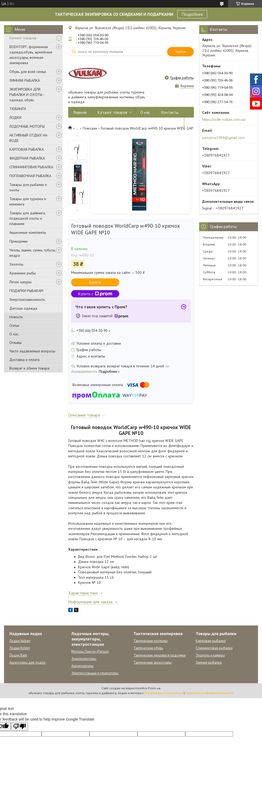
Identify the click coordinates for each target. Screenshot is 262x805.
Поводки (90, 128)
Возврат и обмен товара (29, 368)
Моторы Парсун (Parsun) (90, 651)
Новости (16, 316)
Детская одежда (23, 308)
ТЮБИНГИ (17, 108)
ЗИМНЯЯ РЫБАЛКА (24, 80)
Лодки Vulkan (19, 641)
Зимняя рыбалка (209, 662)
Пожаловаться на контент (163, 693)
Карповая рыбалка (211, 641)
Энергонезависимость (27, 299)
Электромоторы (83, 658)
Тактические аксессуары (152, 662)
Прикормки (18, 241)
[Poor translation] (19, 726)
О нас (13, 334)
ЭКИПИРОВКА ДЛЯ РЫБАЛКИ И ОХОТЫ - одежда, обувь (26, 94)
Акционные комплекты (27, 232)
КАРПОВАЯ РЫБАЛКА (26, 149)
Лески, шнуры (20, 281)
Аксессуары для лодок (27, 662)
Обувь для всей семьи (27, 71)
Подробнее (192, 14)
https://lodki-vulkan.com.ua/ (224, 119)
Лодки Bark (18, 655)
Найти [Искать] (180, 52)
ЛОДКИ (15, 117)
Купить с (95, 293)
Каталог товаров (22, 38)
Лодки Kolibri (19, 648)
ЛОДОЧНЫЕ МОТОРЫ (27, 126)
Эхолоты (16, 264)
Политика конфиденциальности (209, 693)
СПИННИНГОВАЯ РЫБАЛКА (31, 167)
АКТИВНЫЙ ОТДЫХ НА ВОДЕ (28, 138)
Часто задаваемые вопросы (32, 351)
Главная (80, 112)
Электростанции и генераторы (94, 673)
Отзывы (15, 342)
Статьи (14, 325)
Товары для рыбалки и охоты (28, 187)
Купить (95, 282)
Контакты (169, 112)
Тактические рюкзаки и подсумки (159, 655)
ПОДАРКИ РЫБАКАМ (26, 290)
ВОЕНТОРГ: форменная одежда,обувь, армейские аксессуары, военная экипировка (30, 54)
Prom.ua (154, 688)
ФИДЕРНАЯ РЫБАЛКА (27, 158)
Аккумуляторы (82, 666)
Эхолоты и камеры (210, 655)
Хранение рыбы (22, 273)
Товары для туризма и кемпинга (27, 201)
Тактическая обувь (148, 648)
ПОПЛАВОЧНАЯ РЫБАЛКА (30, 175)
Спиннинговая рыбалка (214, 648)
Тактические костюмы (150, 641)
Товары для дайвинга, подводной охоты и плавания (27, 218)
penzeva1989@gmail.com (223, 137)
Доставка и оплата (24, 359)
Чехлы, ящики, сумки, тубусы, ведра (32, 253)
